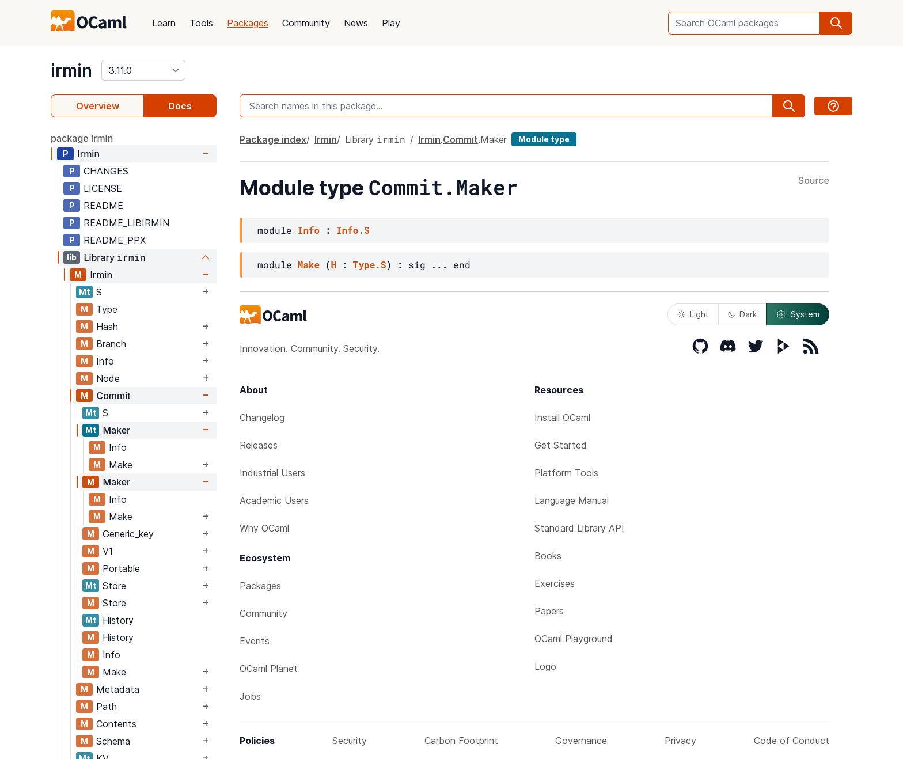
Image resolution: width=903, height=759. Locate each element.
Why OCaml (264, 528)
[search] (836, 23)
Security (349, 740)
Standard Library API (579, 528)
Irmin (88, 154)
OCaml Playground (573, 638)
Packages (247, 23)
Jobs (250, 696)
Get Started (560, 445)
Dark (742, 314)
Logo (545, 666)
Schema (113, 741)
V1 (108, 551)
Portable (121, 568)
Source (813, 181)
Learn (164, 23)
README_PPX (115, 240)
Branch (111, 344)
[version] (143, 70)
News (356, 23)
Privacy (680, 740)
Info (105, 361)
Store (114, 585)
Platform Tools (566, 473)
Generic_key (128, 534)
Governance (581, 740)
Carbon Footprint (461, 740)
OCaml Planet (269, 668)
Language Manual (571, 500)
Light (693, 314)
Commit (113, 395)
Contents (116, 724)
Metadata (117, 689)
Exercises (554, 583)
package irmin (82, 138)
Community (306, 23)
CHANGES (106, 171)
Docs (180, 106)
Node (108, 378)
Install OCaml (562, 417)
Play (391, 23)
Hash (107, 326)
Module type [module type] (544, 139)
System (797, 314)
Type (106, 309)
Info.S (353, 230)
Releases (259, 445)
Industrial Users (272, 473)
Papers (549, 611)
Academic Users (274, 500)
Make (120, 464)
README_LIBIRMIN (126, 223)
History (118, 620)
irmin (71, 70)
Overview (97, 106)
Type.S (369, 265)
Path (106, 706)
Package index (273, 139)
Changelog (262, 417)
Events (255, 641)
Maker (116, 430)
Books (547, 555)
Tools (201, 23)
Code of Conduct (791, 740)
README (103, 205)
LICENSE (103, 188)
